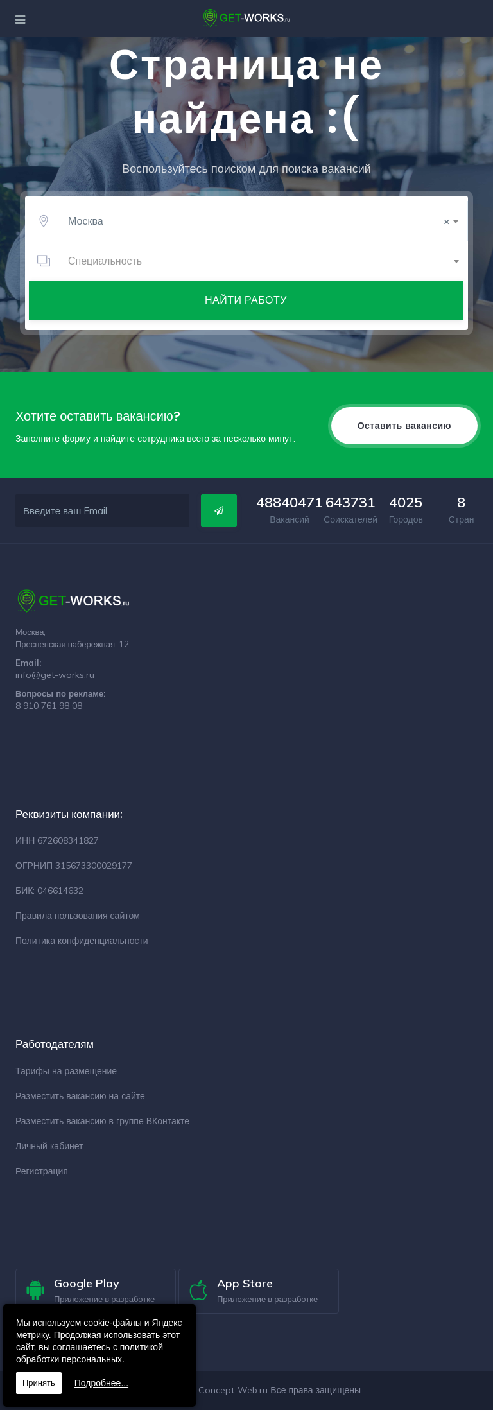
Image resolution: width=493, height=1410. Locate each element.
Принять (38, 1383)
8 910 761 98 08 (48, 705)
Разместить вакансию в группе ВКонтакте (102, 1121)
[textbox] (260, 261)
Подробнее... (101, 1383)
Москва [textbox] (259, 221)
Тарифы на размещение (66, 1071)
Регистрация (41, 1171)
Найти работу (246, 299)
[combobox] (260, 221)
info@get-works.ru (54, 675)
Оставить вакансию (404, 425)
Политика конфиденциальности (81, 940)
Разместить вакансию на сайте (80, 1096)
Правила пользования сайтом (77, 915)
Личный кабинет (49, 1146)
